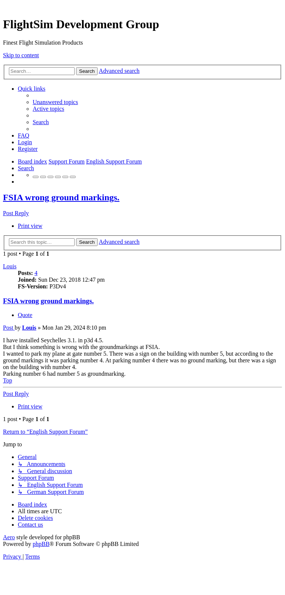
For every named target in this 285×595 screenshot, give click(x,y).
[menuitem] (55, 102)
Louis (9, 266)
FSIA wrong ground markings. (61, 197)
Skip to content (21, 55)
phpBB (41, 544)
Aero (9, 537)
